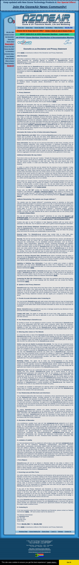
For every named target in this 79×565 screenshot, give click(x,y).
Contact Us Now (9, 34)
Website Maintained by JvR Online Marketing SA (39, 552)
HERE (22, 53)
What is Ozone (9, 61)
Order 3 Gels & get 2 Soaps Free (58, 31)
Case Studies (10, 56)
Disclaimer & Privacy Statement (42, 548)
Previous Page (23, 531)
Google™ (29, 187)
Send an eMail (47, 542)
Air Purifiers (49, 27)
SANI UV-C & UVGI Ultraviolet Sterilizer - (47, 34)
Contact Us (68, 531)
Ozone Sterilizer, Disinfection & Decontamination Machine (50, 38)
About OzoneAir (9, 63)
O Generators (9, 51)
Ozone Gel (11, 39)
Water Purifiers (58, 27)
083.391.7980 (10, 32)
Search (10, 66)
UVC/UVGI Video (9, 54)
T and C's (53, 531)
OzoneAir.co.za (48, 540)
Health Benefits (9, 58)
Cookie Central (41, 187)
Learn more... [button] (52, 562)
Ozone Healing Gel (34, 531)
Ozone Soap (10, 41)
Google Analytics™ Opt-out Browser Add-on (56, 219)
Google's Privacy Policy (27, 213)
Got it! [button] (69, 562)
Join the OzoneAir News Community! (40, 6)
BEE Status (31, 548)
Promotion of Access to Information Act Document (39, 549)
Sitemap (60, 531)
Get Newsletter (9, 37)
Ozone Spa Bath (9, 49)
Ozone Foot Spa (9, 46)
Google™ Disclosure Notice (37, 124)
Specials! (9, 44)
